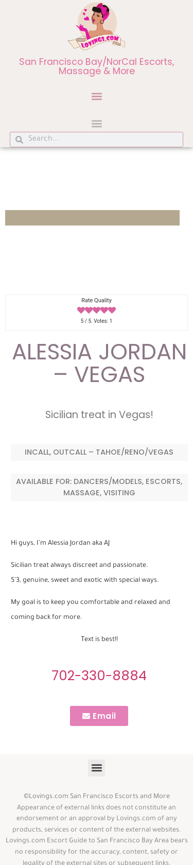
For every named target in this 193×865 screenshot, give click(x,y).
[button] (96, 96)
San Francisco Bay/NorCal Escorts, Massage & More (96, 66)
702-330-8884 (99, 675)
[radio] (81, 311)
